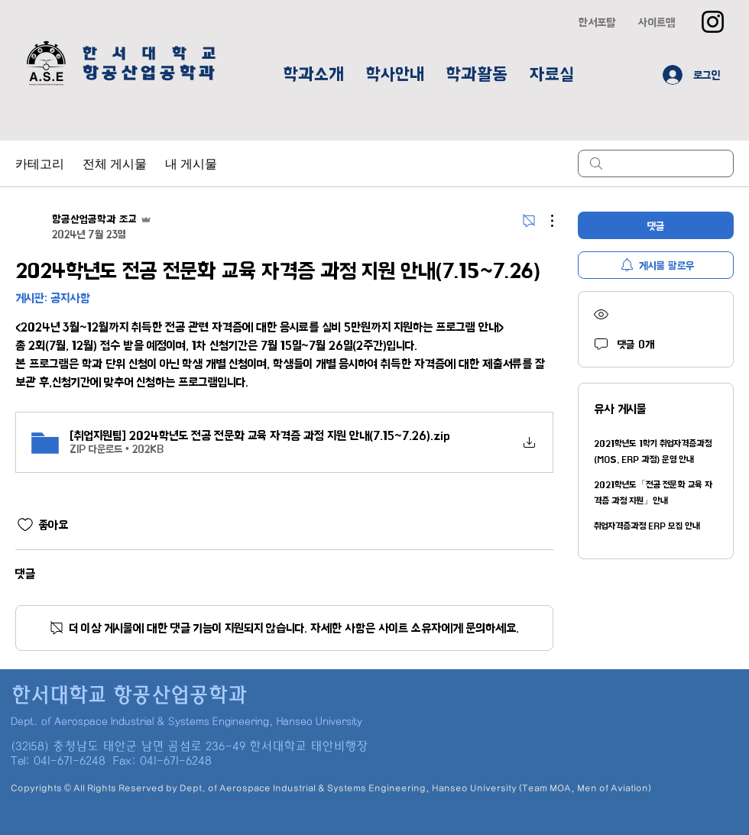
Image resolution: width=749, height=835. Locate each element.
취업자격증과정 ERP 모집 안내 (647, 526)
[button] (313, 74)
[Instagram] (713, 22)
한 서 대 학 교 (151, 53)
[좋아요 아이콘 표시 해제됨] (25, 525)
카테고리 (39, 163)
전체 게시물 (115, 163)
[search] (656, 163)
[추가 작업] (544, 221)
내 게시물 (191, 163)
